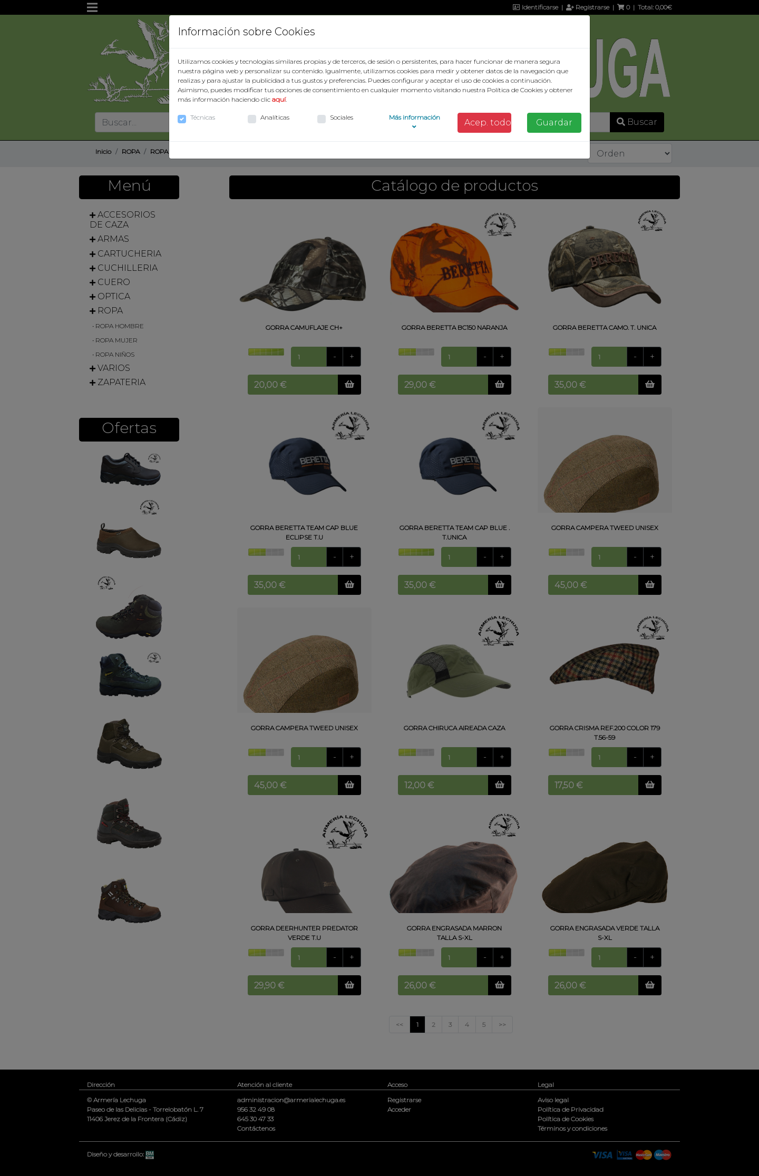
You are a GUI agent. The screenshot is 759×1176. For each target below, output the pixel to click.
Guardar (554, 122)
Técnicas (202, 117)
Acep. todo (487, 122)
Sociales (341, 117)
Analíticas (274, 117)
